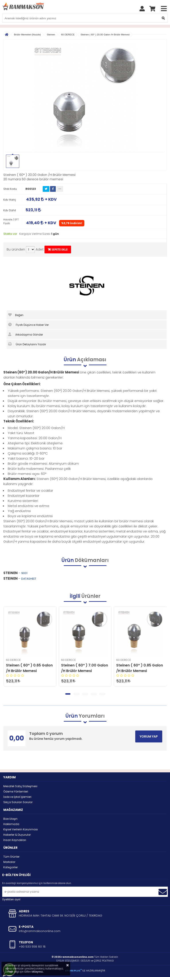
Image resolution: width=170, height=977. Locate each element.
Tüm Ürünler (11, 857)
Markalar (9, 862)
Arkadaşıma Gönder (25, 334)
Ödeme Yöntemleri (15, 791)
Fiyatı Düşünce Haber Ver (28, 325)
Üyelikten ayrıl (11, 899)
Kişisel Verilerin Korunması (20, 829)
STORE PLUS (73, 970)
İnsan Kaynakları (14, 840)
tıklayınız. (37, 971)
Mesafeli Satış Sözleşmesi (20, 786)
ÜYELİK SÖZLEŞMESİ (67, 960)
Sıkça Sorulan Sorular (18, 802)
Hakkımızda (11, 824)
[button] (68, 694)
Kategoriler (10, 867)
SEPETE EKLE (58, 249)
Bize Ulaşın (10, 819)
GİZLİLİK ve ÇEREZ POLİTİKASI (97, 960)
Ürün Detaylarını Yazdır (27, 344)
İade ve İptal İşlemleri (17, 797)
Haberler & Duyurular (17, 835)
